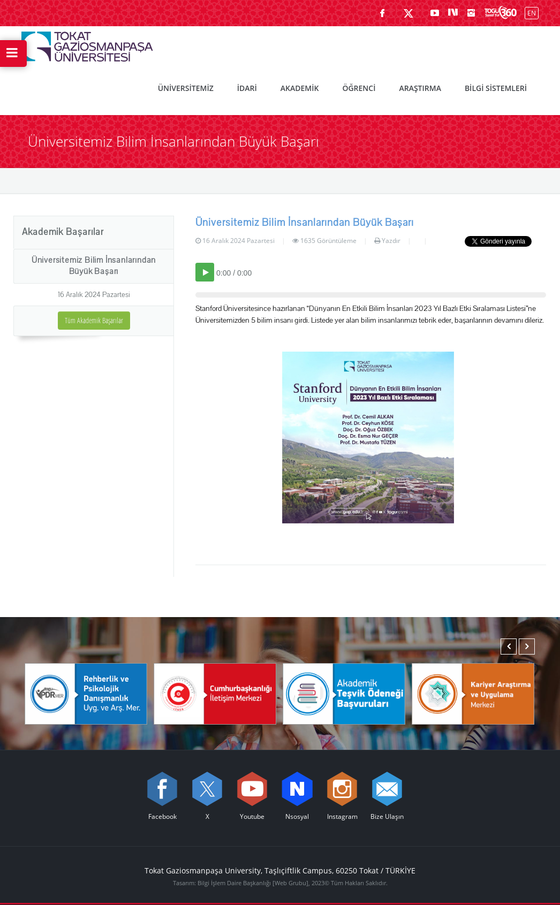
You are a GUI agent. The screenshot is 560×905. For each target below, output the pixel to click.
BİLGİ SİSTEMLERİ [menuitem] (496, 88)
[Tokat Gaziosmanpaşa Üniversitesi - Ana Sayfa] (87, 44)
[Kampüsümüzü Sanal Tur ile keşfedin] (501, 13)
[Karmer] (473, 693)
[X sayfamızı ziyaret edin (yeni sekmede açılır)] (408, 13)
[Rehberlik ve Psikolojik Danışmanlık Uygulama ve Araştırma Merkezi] (86, 693)
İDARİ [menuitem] (247, 88)
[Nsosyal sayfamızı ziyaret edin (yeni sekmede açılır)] (453, 13)
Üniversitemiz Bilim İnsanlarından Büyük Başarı (94, 266)
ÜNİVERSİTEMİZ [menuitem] (186, 88)
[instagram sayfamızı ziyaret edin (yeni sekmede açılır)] (471, 13)
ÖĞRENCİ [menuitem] (358, 88)
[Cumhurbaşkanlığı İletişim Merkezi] (215, 693)
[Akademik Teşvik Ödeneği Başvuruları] (344, 693)
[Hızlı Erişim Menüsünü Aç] (13, 53)
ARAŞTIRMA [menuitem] (420, 88)
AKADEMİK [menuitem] (300, 88)
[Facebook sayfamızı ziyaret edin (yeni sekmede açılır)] (382, 13)
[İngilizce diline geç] (529, 12)
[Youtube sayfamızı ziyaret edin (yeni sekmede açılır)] (435, 13)
